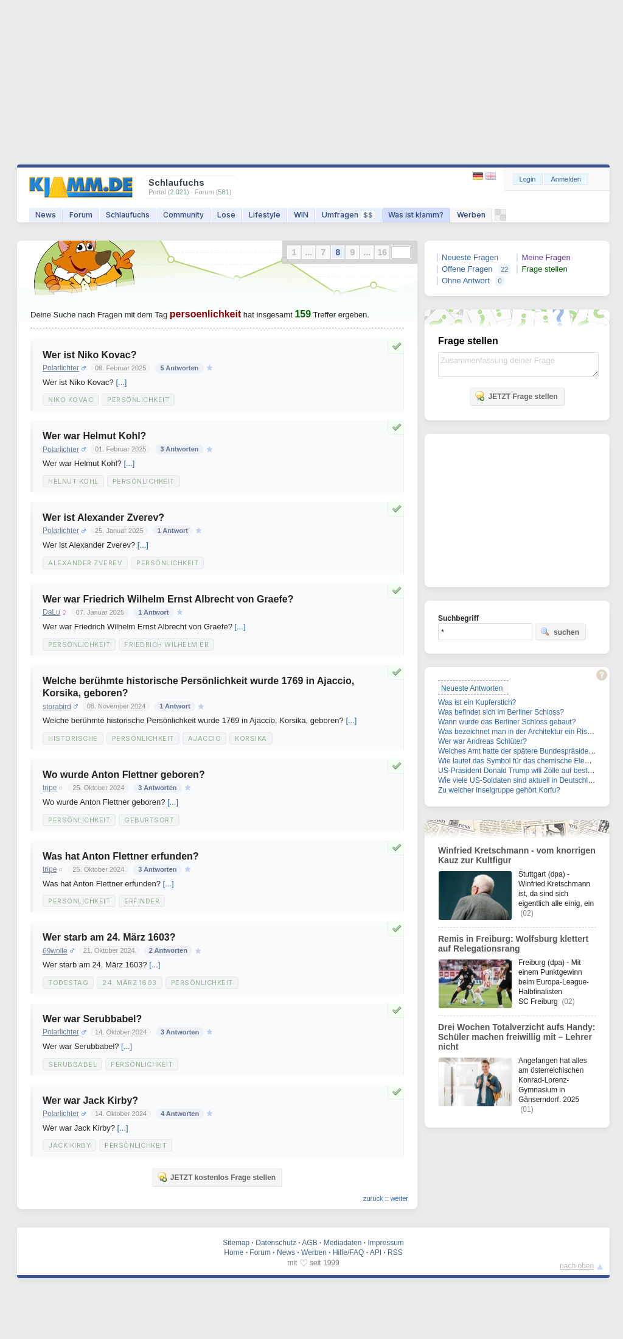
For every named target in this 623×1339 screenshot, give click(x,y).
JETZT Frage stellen (516, 396)
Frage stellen (544, 269)
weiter (399, 1198)
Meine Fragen (545, 257)
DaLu (51, 612)
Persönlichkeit (138, 399)
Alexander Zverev (85, 563)
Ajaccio (204, 738)
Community (183, 214)
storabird (57, 706)
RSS (395, 1252)
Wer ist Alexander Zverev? (103, 517)
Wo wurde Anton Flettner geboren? (124, 774)
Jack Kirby (69, 1145)
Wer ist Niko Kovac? (89, 355)
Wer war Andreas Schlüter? (482, 741)
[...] (121, 382)
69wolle (55, 951)
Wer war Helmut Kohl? (94, 436)
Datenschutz (276, 1242)
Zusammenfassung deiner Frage (518, 364)
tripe (50, 787)
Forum (80, 214)
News (45, 214)
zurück (373, 1198)
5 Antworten (179, 368)
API (375, 1252)
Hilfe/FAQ (348, 1252)
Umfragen (348, 214)
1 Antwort (173, 530)
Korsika (251, 738)
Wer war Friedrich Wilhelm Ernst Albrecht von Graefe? (168, 599)
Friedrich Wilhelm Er (166, 644)
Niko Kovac (70, 399)
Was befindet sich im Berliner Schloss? (501, 712)
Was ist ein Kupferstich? (477, 702)
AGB (309, 1242)
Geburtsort (149, 820)
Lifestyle (264, 214)
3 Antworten (179, 449)
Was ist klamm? (416, 214)
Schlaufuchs (128, 214)
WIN (301, 214)
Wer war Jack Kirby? (90, 1100)
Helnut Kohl (73, 481)
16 (382, 252)
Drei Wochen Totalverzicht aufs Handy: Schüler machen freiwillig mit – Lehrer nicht (517, 1036)
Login (528, 179)
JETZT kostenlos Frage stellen (216, 1177)
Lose (226, 214)
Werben (471, 214)
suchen (559, 632)
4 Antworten (180, 1113)
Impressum (385, 1242)
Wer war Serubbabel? (92, 1019)
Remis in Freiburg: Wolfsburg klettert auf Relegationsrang (513, 943)
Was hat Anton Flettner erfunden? (121, 856)
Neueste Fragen (470, 257)
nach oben (577, 1266)
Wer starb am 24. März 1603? (109, 937)
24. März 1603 (129, 982)
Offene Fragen (467, 269)
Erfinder (141, 901)
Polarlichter (61, 368)
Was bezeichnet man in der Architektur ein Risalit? (519, 731)
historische (73, 738)
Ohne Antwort (466, 280)
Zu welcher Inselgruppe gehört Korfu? (499, 790)
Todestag (68, 982)
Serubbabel (72, 1064)
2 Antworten (168, 950)
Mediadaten (343, 1242)
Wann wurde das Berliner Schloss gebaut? (507, 722)
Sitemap (236, 1242)
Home (233, 1252)
